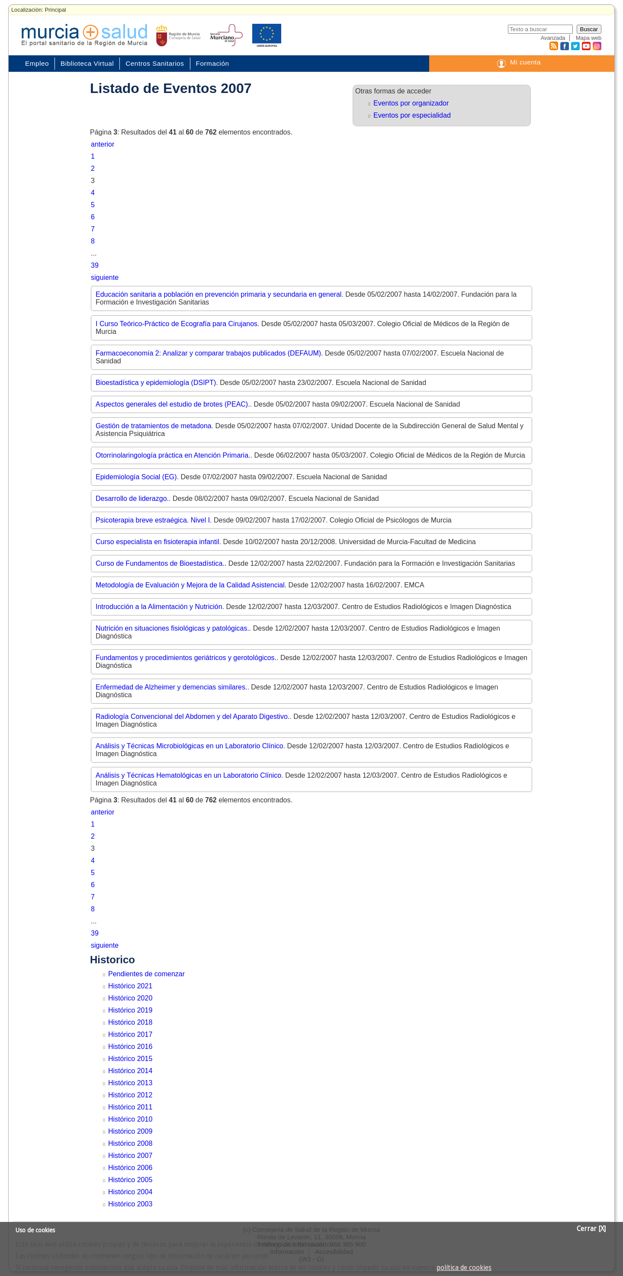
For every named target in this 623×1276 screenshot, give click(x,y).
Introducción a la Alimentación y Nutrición (159, 606)
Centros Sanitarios (154, 63)
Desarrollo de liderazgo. (132, 498)
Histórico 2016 (130, 1046)
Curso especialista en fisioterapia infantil (157, 541)
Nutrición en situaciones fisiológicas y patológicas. (172, 628)
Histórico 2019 (130, 1010)
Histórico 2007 (130, 1155)
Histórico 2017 (130, 1034)
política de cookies (464, 1268)
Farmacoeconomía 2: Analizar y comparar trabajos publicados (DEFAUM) (208, 353)
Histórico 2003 (130, 1204)
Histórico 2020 (130, 998)
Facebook (563, 46)
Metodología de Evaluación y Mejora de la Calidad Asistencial (190, 585)
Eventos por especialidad (412, 115)
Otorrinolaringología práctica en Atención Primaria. (173, 455)
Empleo (37, 63)
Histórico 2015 (130, 1058)
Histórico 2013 (130, 1083)
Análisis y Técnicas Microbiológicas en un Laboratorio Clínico (189, 746)
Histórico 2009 (130, 1131)
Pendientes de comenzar (146, 974)
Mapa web (588, 38)
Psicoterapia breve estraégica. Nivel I (153, 520)
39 (95, 265)
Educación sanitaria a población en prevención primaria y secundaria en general (218, 294)
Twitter (575, 46)
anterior (102, 144)
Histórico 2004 (130, 1192)
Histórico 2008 (130, 1143)
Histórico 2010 (130, 1119)
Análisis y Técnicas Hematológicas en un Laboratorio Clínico (188, 775)
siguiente (105, 277)
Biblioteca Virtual (87, 63)
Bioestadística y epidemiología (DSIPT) (156, 382)
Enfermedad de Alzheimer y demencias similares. (171, 687)
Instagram (597, 46)
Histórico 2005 (130, 1179)
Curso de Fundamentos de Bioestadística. (160, 563)
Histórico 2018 (130, 1022)
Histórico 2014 (130, 1070)
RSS (553, 46)
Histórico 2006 (130, 1167)
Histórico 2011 (130, 1107)
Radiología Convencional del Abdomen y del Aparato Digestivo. (192, 716)
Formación (212, 63)
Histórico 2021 (130, 986)
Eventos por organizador (411, 103)
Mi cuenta (525, 62)
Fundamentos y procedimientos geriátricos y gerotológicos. (186, 657)
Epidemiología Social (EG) (136, 477)
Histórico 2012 (130, 1095)
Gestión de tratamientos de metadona (154, 426)
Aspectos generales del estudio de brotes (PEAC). (173, 404)
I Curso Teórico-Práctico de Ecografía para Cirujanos (176, 323)
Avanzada (553, 38)
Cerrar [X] (591, 1229)
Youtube (586, 46)
